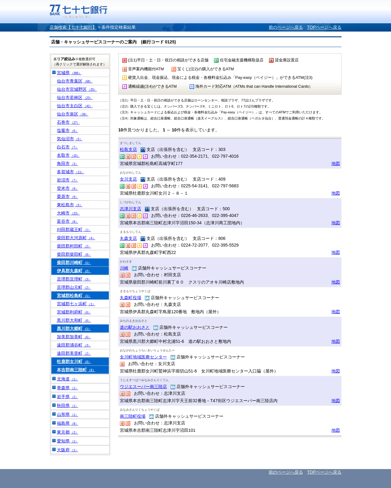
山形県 (67, 414)
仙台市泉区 (72, 114)
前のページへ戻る (286, 27)
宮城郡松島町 (74, 295)
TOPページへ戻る (324, 27)
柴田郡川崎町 (74, 262)
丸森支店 (128, 238)
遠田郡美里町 (74, 353)
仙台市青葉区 (75, 81)
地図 (335, 163)
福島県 (67, 423)
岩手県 (67, 396)
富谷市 (67, 221)
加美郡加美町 (74, 336)
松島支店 (128, 149)
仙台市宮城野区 (77, 89)
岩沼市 (67, 180)
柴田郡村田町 (74, 246)
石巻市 (68, 122)
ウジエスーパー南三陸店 (143, 386)
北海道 (67, 378)
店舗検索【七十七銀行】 (73, 27)
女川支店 (128, 179)
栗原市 (67, 196)
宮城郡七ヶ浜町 (76, 303)
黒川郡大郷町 (74, 328)
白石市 (67, 147)
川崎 (124, 268)
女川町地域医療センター (143, 356)
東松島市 (70, 204)
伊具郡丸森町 (74, 270)
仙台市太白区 (75, 105)
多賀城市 (70, 171)
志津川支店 (130, 208)
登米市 (67, 188)
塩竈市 (67, 130)
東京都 (67, 432)
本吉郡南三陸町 (76, 369)
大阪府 (67, 449)
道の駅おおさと (135, 327)
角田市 (67, 163)
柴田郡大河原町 (76, 237)
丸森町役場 (130, 297)
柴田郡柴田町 (74, 254)
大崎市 (68, 213)
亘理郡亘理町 (74, 279)
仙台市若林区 (75, 97)
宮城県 (69, 72)
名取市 (68, 155)
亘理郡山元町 (74, 287)
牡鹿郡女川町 (74, 361)
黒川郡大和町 (74, 320)
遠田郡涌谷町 (74, 345)
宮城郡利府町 (74, 312)
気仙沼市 (70, 138)
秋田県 (67, 405)
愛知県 (67, 440)
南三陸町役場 (133, 416)
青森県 (67, 387)
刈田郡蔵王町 (74, 229)
